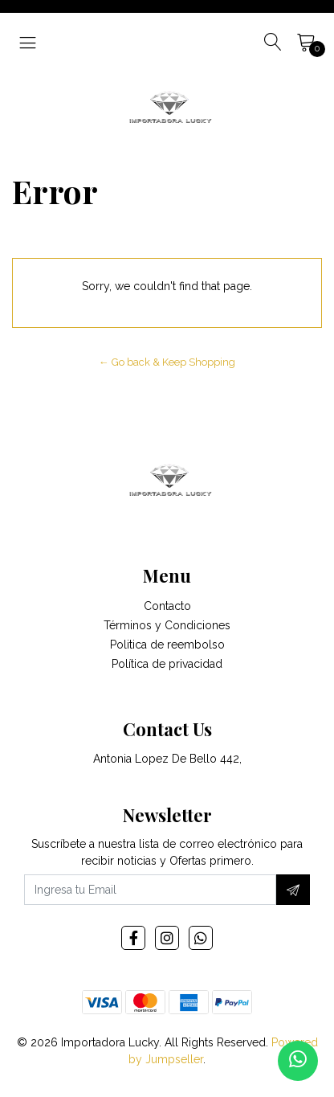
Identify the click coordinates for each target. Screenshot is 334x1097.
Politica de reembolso (167, 644)
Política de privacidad (167, 663)
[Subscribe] (293, 889)
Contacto (167, 606)
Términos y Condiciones (167, 625)
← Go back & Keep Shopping (167, 362)
